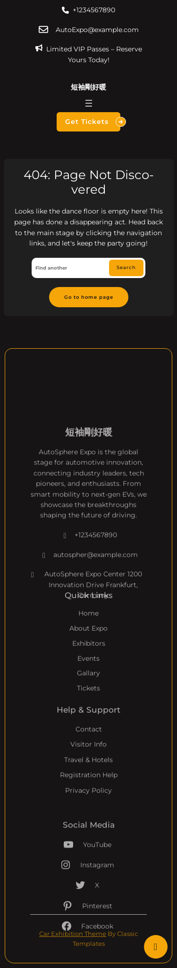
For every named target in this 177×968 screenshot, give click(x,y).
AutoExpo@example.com (97, 29)
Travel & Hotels (88, 776)
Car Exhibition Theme (72, 933)
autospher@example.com (88, 586)
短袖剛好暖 (88, 86)
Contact (89, 746)
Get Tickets (92, 122)
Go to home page (88, 297)
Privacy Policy (88, 807)
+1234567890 (94, 10)
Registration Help (89, 792)
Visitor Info (88, 761)
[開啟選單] (88, 103)
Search (126, 267)
